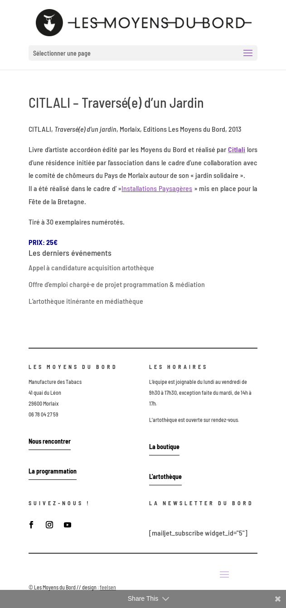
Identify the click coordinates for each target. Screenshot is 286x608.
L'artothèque (165, 476)
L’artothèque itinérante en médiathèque (86, 301)
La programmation (53, 471)
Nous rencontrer (50, 441)
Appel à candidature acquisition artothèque (91, 267)
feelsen (108, 587)
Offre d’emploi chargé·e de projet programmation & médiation (117, 284)
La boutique (164, 446)
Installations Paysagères (156, 188)
